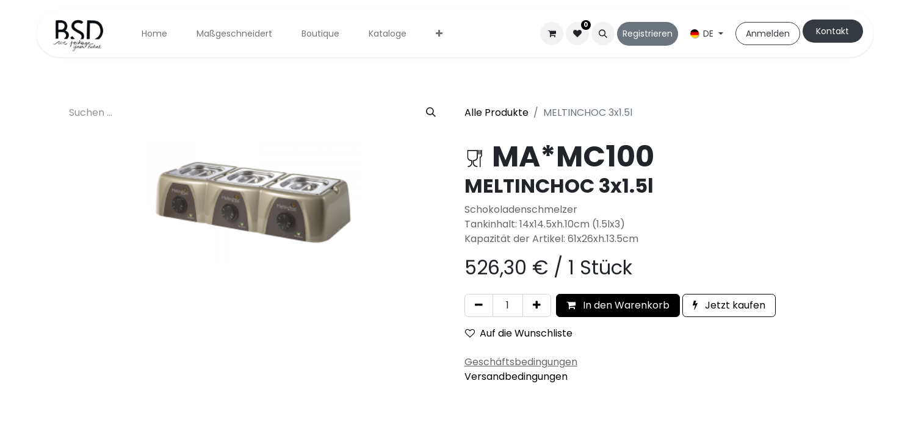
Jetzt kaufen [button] (729, 305)
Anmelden (768, 33)
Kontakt (832, 31)
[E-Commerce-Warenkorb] (551, 33)
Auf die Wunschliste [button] (518, 333)
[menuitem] (154, 34)
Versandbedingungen (516, 376)
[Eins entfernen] (478, 305)
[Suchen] (431, 112)
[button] (603, 33)
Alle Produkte (496, 112)
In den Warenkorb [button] (618, 305)
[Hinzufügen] (536, 305)
